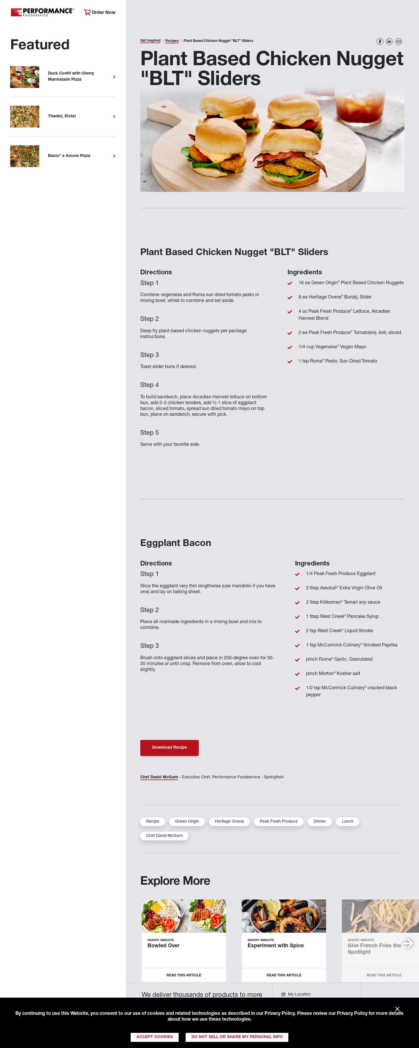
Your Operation (272, 13)
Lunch (348, 822)
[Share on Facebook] (380, 41)
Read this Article (183, 975)
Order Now (100, 13)
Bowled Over (164, 946)
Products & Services (216, 13)
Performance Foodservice (42, 13)
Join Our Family (368, 13)
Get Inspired (320, 13)
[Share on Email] (398, 41)
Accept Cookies (154, 1037)
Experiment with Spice (276, 946)
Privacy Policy (279, 1014)
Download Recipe (169, 748)
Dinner (320, 822)
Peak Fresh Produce (279, 822)
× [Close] (397, 1009)
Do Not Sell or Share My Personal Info (237, 1037)
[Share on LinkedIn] (389, 41)
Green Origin (187, 822)
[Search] (406, 13)
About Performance (156, 13)
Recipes (172, 41)
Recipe (152, 822)
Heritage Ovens (229, 822)
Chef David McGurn (159, 777)
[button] (408, 943)
